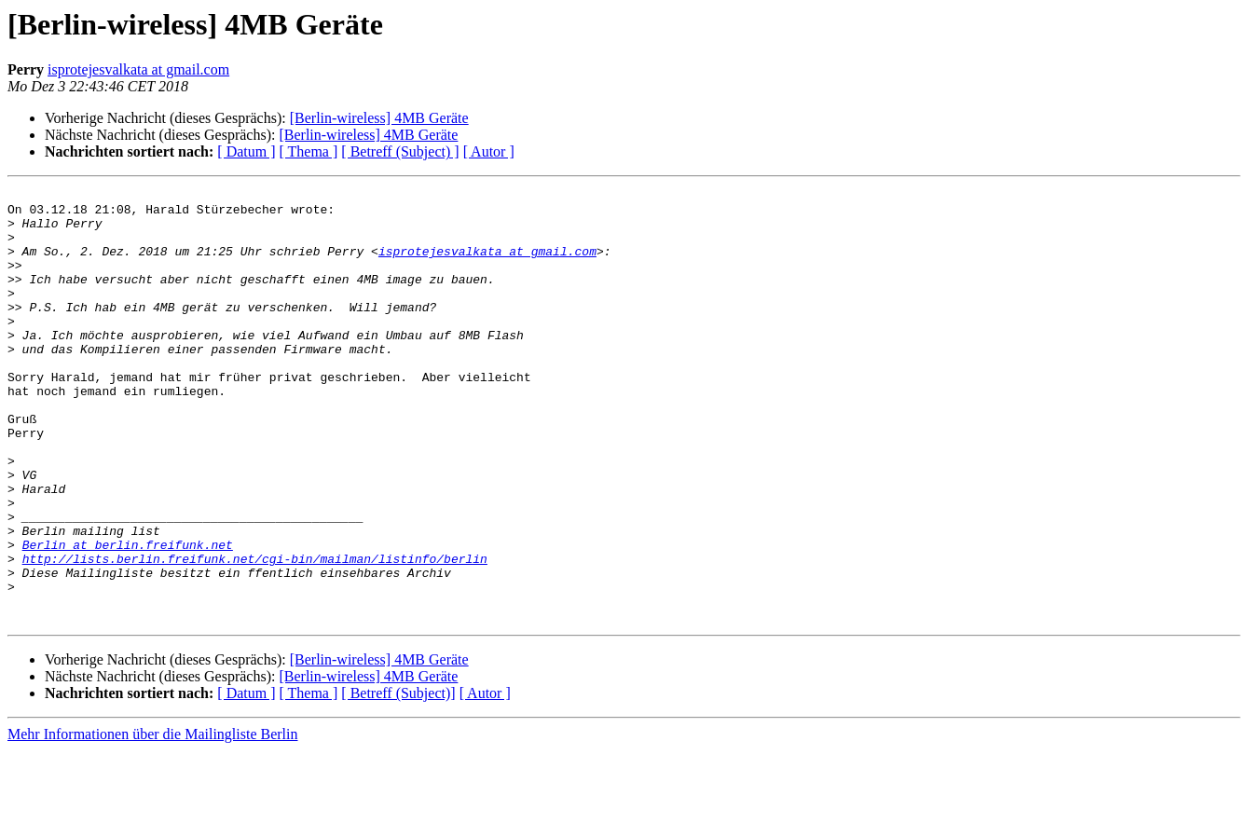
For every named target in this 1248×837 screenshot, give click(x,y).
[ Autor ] (488, 151)
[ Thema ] (309, 151)
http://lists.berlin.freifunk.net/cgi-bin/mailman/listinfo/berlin (254, 633)
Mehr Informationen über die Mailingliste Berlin (152, 821)
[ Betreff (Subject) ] (400, 151)
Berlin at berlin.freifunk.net (127, 617)
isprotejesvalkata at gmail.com (138, 69)
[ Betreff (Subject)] (398, 780)
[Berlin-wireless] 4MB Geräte (379, 118)
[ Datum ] (246, 151)
